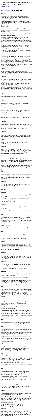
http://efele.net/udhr (5, 6)
